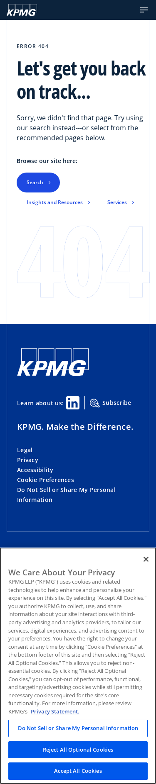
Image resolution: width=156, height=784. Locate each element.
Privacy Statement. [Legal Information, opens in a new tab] (55, 711)
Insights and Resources (55, 202)
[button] (144, 9)
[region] (78, 666)
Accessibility (35, 470)
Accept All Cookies (78, 770)
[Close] (146, 559)
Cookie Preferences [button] (45, 480)
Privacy (27, 460)
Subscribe (110, 403)
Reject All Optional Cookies (78, 749)
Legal (24, 450)
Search (35, 182)
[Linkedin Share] (72, 402)
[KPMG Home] (22, 10)
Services (117, 202)
